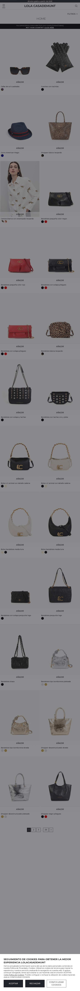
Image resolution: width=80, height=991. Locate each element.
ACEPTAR (13, 983)
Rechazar (34, 983)
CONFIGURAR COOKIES (56, 983)
